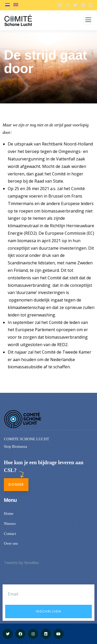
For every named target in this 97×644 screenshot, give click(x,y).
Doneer (16, 484)
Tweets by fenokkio (21, 562)
